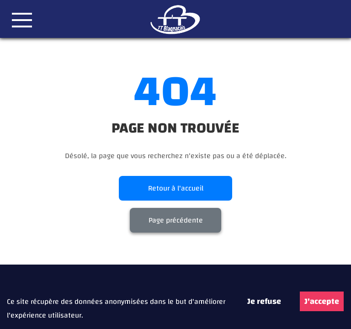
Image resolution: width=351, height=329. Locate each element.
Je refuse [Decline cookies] (264, 301)
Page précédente (176, 220)
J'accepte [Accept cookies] (321, 301)
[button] (22, 20)
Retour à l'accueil (175, 188)
